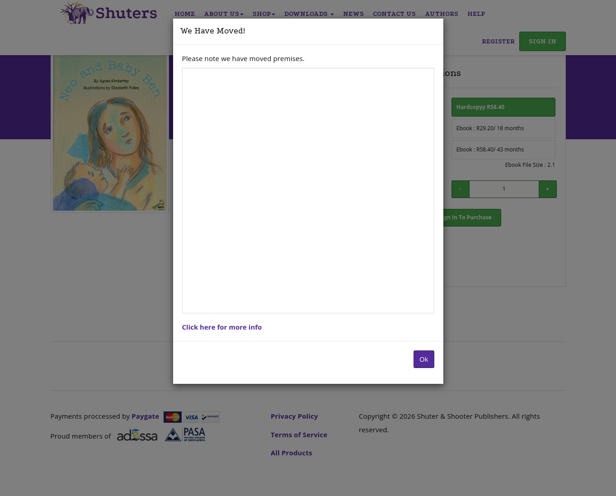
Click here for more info (222, 326)
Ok (423, 359)
